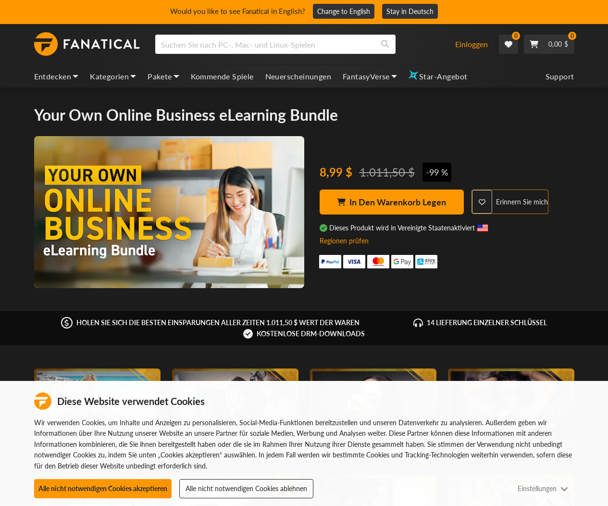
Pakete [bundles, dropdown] (163, 76)
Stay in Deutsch (413, 11)
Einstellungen (543, 488)
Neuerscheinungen (298, 76)
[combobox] (299, 44)
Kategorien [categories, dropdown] (113, 76)
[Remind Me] (510, 202)
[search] (265, 44)
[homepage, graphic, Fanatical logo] (87, 44)
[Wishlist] (508, 44)
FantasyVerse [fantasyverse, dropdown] (370, 76)
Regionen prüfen (344, 241)
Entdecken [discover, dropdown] (56, 76)
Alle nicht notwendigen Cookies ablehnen (246, 488)
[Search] (385, 44)
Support (560, 76)
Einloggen (471, 44)
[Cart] (549, 44)
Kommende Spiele (222, 76)
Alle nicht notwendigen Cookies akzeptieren (102, 488)
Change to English (347, 11)
